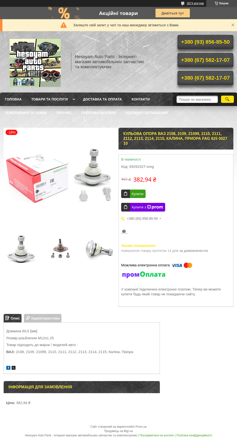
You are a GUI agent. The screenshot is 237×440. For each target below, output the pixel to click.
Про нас (64, 113)
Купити (137, 194)
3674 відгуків (195, 3)
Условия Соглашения (147, 113)
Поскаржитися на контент (157, 435)
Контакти (141, 99)
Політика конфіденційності (194, 435)
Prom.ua (141, 426)
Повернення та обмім (26, 113)
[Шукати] (227, 99)
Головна (13, 99)
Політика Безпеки (98, 113)
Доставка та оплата (102, 99)
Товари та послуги (49, 99)
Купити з (147, 207)
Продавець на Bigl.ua (118, 431)
